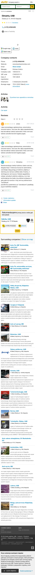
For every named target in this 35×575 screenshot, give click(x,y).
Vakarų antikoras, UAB (18, 349)
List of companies (6, 11)
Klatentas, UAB (15, 334)
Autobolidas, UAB (16, 447)
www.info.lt (4, 542)
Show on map (27, 239)
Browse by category (6, 532)
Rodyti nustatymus (26, 571)
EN (31, 2)
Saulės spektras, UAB (10, 536)
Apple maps (6, 51)
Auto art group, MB (17, 324)
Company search (14, 2)
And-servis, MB (7, 466)
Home (2, 530)
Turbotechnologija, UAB (18, 392)
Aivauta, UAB (14, 371)
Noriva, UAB (14, 411)
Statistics (26, 538)
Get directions (25, 530)
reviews (15, 23)
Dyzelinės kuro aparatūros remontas (21, 97)
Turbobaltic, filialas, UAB (18, 421)
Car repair (4, 110)
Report (32, 137)
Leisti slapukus (10, 571)
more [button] (18, 231)
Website (22, 225)
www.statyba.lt (29, 542)
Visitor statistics (7, 198)
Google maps (6, 49)
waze (15, 48)
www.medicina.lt (5, 543)
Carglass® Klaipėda (17, 305)
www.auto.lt (11, 542)
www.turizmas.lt (20, 542)
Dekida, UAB (6, 219)
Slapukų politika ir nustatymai (15, 538)
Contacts (20, 536)
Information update (8, 200)
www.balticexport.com (16, 543)
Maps (20, 528)
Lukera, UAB (14, 486)
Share (4, 202)
